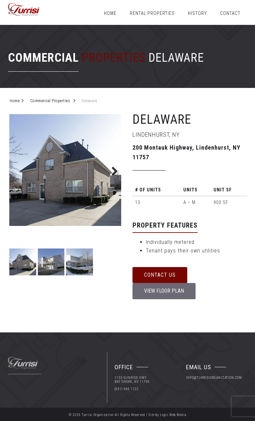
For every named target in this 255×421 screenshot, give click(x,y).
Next (111, 170)
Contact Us (160, 275)
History (197, 13)
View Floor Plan (164, 291)
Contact (230, 13)
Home (110, 13)
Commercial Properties (50, 101)
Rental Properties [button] (152, 13)
